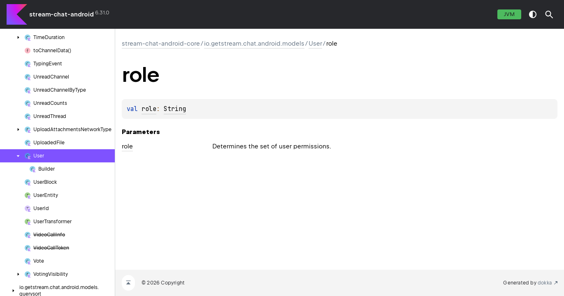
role (149, 109)
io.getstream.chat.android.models (254, 43)
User (315, 43)
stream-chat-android (61, 14)
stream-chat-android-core (161, 43)
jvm (509, 14)
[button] (549, 14)
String (175, 109)
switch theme (533, 14)
